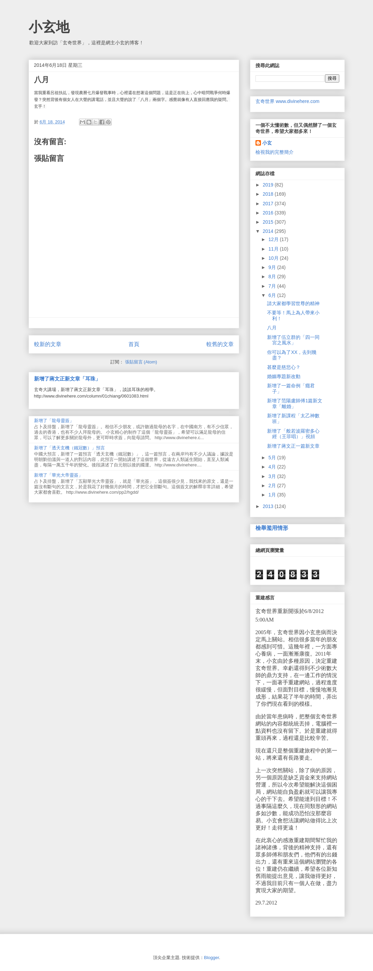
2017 (269, 203)
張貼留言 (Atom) (141, 361)
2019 (269, 185)
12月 (274, 239)
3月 (272, 476)
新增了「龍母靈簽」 (54, 420)
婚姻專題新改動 (283, 376)
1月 (272, 494)
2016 (269, 212)
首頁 (133, 344)
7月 (272, 286)
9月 (272, 267)
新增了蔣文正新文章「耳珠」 (67, 379)
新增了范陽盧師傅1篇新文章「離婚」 (294, 403)
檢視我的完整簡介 (274, 152)
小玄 (267, 143)
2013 (269, 506)
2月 (272, 485)
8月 (272, 276)
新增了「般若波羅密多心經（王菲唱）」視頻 (293, 433)
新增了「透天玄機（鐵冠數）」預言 (69, 447)
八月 (272, 327)
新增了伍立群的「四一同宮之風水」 (293, 340)
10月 (274, 258)
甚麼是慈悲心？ (283, 367)
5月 (272, 457)
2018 (269, 194)
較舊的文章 (220, 344)
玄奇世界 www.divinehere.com (287, 101)
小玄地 (49, 26)
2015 (269, 222)
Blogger (211, 957)
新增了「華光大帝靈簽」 (58, 475)
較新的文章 (47, 344)
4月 (272, 466)
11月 (274, 249)
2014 (269, 231)
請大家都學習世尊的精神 (293, 303)
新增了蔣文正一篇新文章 (293, 446)
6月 (272, 295)
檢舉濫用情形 (271, 528)
